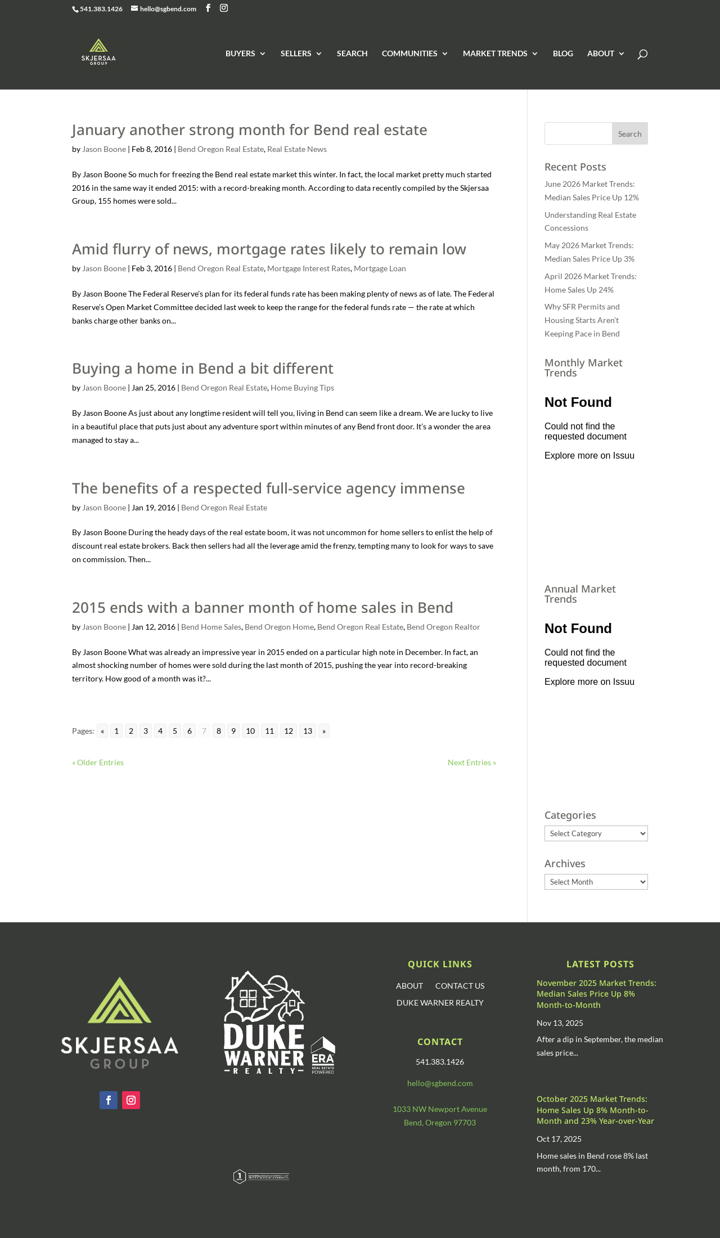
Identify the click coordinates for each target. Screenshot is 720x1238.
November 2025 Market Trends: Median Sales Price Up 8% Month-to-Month (596, 993)
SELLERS (296, 54)
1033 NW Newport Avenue (440, 1109)
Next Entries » (472, 762)
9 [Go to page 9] (233, 730)
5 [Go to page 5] (175, 730)
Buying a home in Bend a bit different (203, 368)
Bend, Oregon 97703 (440, 1122)
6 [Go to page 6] (189, 730)
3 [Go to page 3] (145, 730)
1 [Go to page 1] (116, 730)
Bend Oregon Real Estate (221, 149)
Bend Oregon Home (279, 626)
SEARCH (352, 54)
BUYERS (240, 54)
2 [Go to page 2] (131, 730)
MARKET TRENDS (495, 54)
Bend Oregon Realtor (443, 626)
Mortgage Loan (380, 268)
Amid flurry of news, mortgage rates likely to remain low (269, 249)
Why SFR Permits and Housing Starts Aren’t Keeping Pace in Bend (582, 320)
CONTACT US (459, 986)
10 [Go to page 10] (250, 730)
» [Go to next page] (324, 730)
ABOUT (600, 54)
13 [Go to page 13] (307, 730)
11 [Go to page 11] (269, 730)
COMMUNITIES (410, 54)
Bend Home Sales (211, 626)
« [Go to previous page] (102, 730)
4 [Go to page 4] (160, 730)
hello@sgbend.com (440, 1083)
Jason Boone (104, 149)
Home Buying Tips (302, 387)
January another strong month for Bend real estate (250, 129)
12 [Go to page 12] (288, 730)
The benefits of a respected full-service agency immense (268, 488)
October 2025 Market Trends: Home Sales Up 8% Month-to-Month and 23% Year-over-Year (595, 1109)
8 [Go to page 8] (219, 730)
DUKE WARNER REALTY (440, 1003)
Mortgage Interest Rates (308, 268)
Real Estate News (297, 149)
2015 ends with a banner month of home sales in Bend (262, 607)
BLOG (563, 54)
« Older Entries (98, 762)
